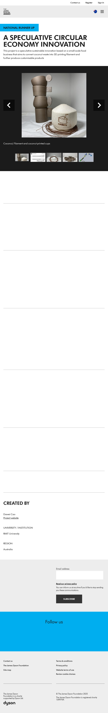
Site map (7, 670)
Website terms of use (65, 670)
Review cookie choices (65, 674)
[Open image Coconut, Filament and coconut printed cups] (21, 157)
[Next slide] (99, 105)
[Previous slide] (9, 105)
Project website (11, 517)
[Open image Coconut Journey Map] (38, 157)
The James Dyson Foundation (16, 665)
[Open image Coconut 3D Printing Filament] (54, 157)
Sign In (101, 2)
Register (89, 2)
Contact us (75, 2)
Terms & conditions (64, 661)
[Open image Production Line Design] (86, 157)
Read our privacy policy (66, 584)
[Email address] (79, 575)
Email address (62, 569)
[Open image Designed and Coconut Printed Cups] (70, 157)
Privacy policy (62, 665)
